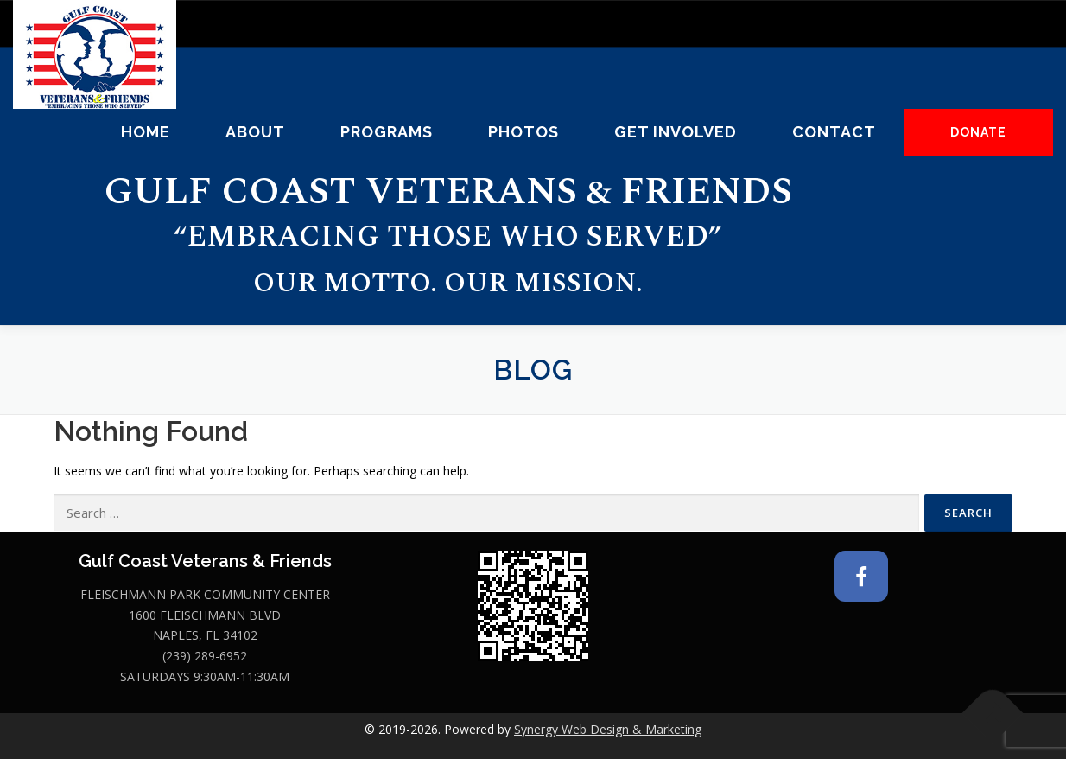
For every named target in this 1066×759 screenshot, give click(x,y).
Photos (523, 132)
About (255, 132)
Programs (386, 132)
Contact (834, 132)
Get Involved (675, 132)
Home (145, 132)
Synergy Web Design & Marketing (607, 729)
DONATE (978, 132)
